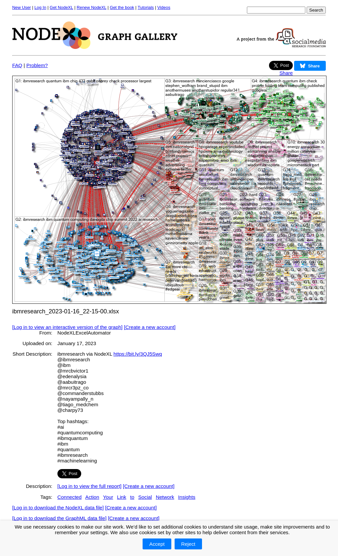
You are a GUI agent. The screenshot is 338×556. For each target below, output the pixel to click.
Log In (40, 7)
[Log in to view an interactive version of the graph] (67, 327)
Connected (69, 497)
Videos (163, 7)
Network (165, 497)
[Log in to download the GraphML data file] (59, 518)
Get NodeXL (61, 7)
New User (21, 7)
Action (92, 497)
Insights (186, 497)
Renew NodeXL (91, 7)
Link (121, 497)
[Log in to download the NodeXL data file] (58, 507)
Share (286, 73)
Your (108, 497)
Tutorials (146, 7)
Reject (188, 544)
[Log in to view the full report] (89, 486)
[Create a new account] (150, 327)
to (132, 497)
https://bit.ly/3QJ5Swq (138, 354)
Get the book (122, 7)
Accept (156, 544)
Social (145, 497)
